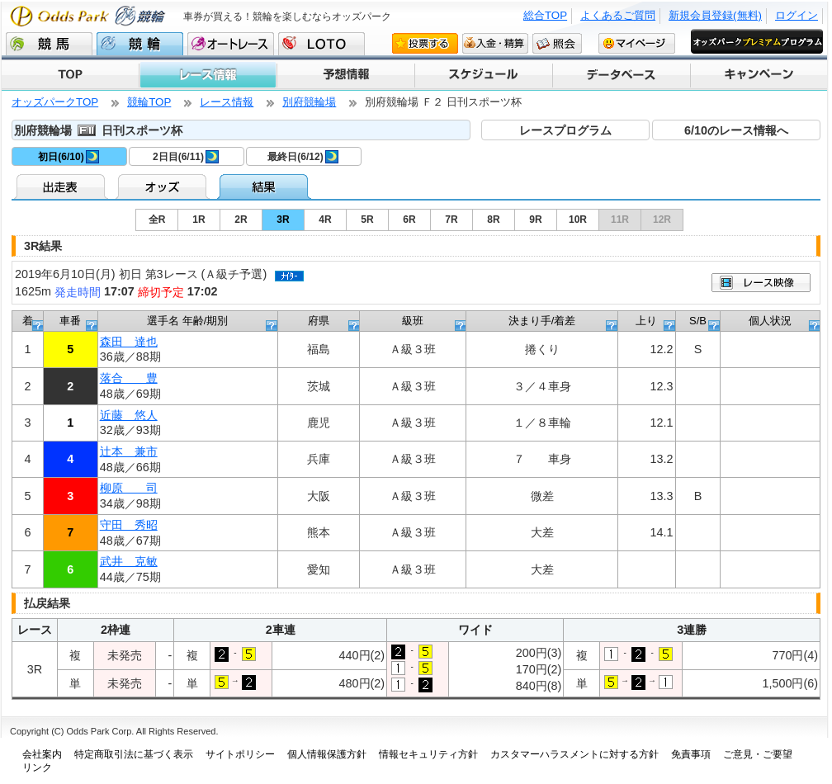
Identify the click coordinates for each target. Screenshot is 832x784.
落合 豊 (129, 378)
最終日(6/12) (302, 156)
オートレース (230, 43)
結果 (265, 186)
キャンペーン (758, 75)
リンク (37, 767)
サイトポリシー (240, 754)
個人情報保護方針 (326, 754)
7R (451, 219)
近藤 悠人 (129, 415)
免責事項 (691, 754)
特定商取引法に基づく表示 (133, 754)
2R (240, 219)
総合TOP (545, 15)
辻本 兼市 (129, 451)
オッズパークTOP (55, 102)
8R (493, 219)
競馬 (49, 43)
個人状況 (770, 320)
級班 (412, 320)
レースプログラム (565, 130)
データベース (620, 75)
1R (198, 219)
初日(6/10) (68, 156)
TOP (70, 75)
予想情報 (345, 75)
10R (578, 219)
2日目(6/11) (186, 156)
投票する (425, 43)
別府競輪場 (309, 102)
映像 (761, 282)
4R (325, 219)
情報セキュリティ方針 (428, 754)
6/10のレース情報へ (736, 130)
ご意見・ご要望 (757, 754)
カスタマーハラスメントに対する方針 (574, 754)
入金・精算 (495, 43)
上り (646, 320)
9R (535, 219)
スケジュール (482, 75)
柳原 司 (129, 487)
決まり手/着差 (542, 320)
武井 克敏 (129, 561)
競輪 (140, 43)
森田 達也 (129, 341)
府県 (318, 320)
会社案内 (42, 754)
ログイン (796, 15)
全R (157, 219)
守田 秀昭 (129, 524)
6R (409, 219)
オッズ (164, 186)
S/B (698, 320)
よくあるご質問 (617, 15)
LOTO (321, 43)
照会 (557, 43)
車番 (70, 320)
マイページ (636, 43)
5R (367, 219)
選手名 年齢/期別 (187, 320)
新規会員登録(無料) (715, 15)
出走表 (62, 186)
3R (283, 219)
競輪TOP (149, 102)
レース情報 (207, 75)
